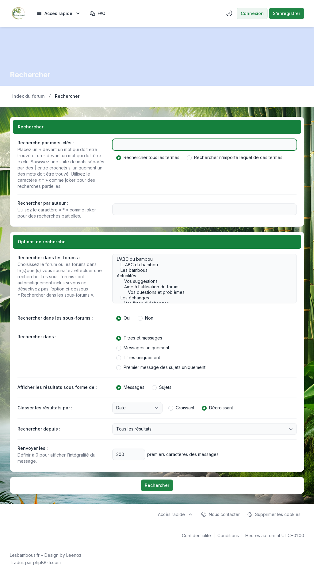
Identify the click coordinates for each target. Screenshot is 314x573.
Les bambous (201, 270)
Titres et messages (139, 338)
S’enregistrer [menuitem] (286, 13)
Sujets (161, 387)
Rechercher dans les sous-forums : (55, 318)
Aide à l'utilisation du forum (201, 287)
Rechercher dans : (36, 336)
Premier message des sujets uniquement (160, 367)
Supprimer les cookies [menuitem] (274, 514)
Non (145, 318)
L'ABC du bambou (201, 259)
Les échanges (201, 298)
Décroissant (217, 408)
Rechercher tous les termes (147, 157)
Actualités (201, 276)
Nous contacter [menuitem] (220, 514)
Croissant (181, 408)
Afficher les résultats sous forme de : (57, 387)
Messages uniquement (142, 348)
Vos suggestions (201, 281)
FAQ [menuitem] (97, 13)
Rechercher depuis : (38, 428)
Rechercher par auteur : (42, 203)
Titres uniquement (138, 357)
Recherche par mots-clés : (45, 142)
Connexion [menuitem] (252, 13)
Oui (123, 318)
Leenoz (74, 555)
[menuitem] (59, 13)
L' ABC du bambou (201, 265)
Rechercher (157, 485)
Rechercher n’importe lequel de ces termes (234, 157)
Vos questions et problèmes (201, 292)
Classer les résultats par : (44, 407)
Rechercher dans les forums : (48, 257)
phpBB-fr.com (47, 562)
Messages (130, 387)
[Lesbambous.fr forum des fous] (18, 13)
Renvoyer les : (32, 448)
